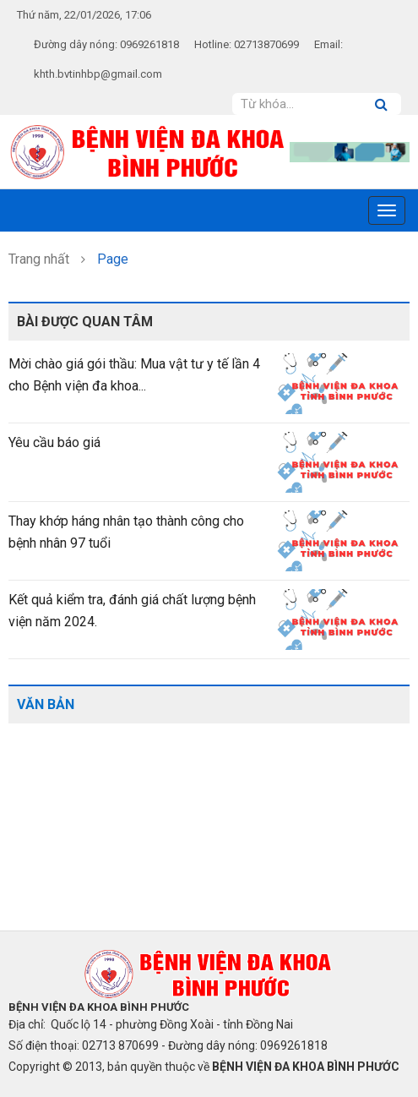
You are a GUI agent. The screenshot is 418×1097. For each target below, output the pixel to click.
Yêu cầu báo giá (54, 442)
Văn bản (45, 704)
